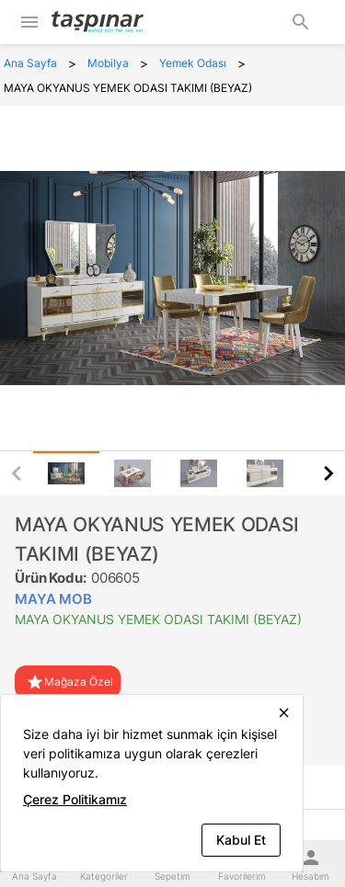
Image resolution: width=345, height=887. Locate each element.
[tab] (66, 473)
